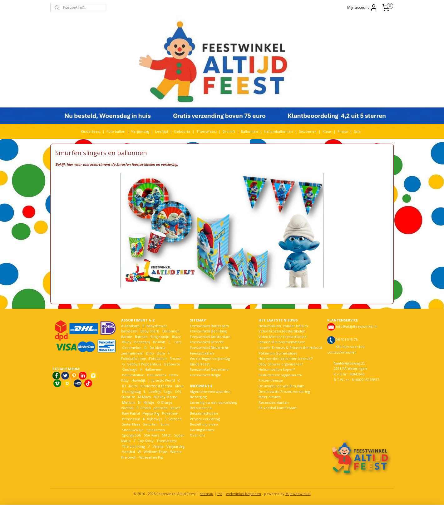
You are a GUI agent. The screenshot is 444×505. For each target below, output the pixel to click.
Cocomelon (131, 347)
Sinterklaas (131, 424)
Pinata (343, 131)
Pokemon (170, 413)
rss (219, 493)
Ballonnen (249, 131)
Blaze (176, 336)
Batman (141, 336)
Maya (146, 396)
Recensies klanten (274, 402)
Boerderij (142, 342)
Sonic (165, 424)
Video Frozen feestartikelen (282, 331)
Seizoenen (308, 131)
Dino (150, 353)
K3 (123, 386)
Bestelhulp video (204, 424)
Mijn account (362, 7)
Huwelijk (138, 380)
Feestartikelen (202, 353)
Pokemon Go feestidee (278, 353)
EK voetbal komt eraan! (278, 407)
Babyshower (157, 325)
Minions (128, 402)
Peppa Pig (151, 413)
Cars (177, 342)
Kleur (327, 131)
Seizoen (175, 419)
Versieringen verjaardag (210, 358)
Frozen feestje (271, 380)
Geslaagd (129, 369)
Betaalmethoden (204, 413)
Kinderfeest (91, 131)
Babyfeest (129, 331)
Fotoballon (158, 358)
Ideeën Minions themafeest (282, 342)
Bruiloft (229, 131)
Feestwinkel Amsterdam (210, 336)
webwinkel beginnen (243, 493)
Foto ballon (115, 131)
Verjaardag (140, 131)
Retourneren (201, 407)
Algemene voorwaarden (210, 391)
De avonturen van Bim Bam (281, 386)
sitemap (206, 493)
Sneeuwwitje (133, 429)
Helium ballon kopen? (277, 369)
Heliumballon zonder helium (283, 325)
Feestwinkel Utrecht (207, 342)
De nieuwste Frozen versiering (284, 391)
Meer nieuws (269, 396)
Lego (167, 391)
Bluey (126, 342)
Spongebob (131, 435)
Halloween (153, 369)
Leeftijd (161, 131)
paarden (161, 407)
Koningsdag (131, 391)
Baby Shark (150, 331)
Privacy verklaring (205, 419)
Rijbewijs (154, 419)
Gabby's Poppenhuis (143, 364)
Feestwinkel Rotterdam (209, 325)
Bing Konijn (159, 336)
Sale (357, 131)
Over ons (197, 435)
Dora (160, 353)
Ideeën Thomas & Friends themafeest (290, 347)
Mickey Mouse (166, 396)
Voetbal (128, 451)
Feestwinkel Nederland (209, 369)
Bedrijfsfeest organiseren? (280, 375)
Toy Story (146, 440)
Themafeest (206, 131)
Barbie (126, 336)
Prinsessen (130, 419)
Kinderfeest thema (156, 386)
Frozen (175, 358)
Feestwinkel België (205, 375)
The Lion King (133, 446)
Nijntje (148, 402)
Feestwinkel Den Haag (208, 331)
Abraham (132, 325)
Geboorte (182, 131)
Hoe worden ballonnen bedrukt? (286, 358)
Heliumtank (156, 375)
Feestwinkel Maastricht (209, 347)
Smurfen (150, 424)
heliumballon (133, 375)
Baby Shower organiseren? (281, 364)
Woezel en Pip (151, 457)
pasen (175, 407)
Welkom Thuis (155, 451)
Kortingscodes (202, 429)
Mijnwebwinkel (298, 493)
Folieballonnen (133, 358)
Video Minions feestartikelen (283, 336)
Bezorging (198, 396)
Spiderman (155, 429)
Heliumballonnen (278, 131)
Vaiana (158, 446)
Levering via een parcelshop (213, 402)
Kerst (133, 386)
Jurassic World (163, 380)
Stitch (166, 435)
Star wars (151, 435)
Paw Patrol (130, 413)
